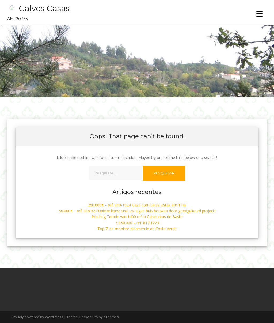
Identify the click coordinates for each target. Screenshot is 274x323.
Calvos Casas (44, 8)
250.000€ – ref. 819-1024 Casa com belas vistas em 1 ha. (137, 204)
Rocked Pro (88, 316)
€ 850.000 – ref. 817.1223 (137, 222)
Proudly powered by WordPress (37, 316)
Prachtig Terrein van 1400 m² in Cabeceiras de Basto (137, 216)
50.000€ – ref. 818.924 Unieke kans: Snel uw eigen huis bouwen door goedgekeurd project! (137, 210)
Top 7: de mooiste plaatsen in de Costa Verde (137, 228)
